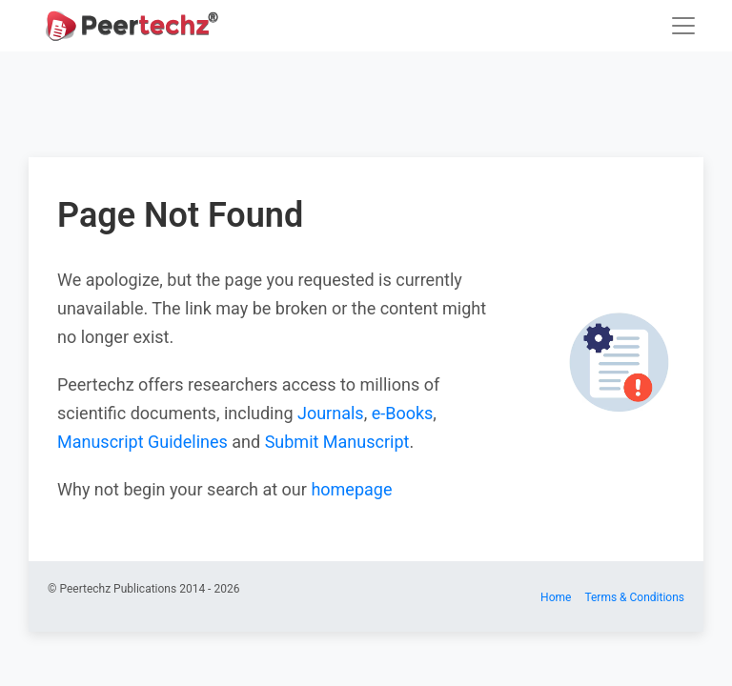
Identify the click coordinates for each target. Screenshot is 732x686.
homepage (351, 489)
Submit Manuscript (337, 442)
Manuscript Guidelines (142, 442)
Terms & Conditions (634, 597)
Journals (330, 413)
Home (555, 597)
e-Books (403, 413)
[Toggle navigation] (683, 26)
